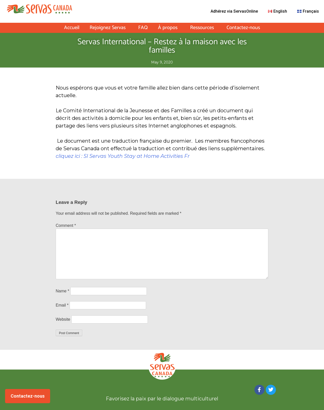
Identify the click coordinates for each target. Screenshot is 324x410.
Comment (66, 225)
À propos (169, 27)
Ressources (203, 27)
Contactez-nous (243, 27)
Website (63, 319)
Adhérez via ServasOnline (234, 11)
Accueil (71, 27)
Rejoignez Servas (109, 27)
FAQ (143, 27)
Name (62, 291)
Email (62, 305)
